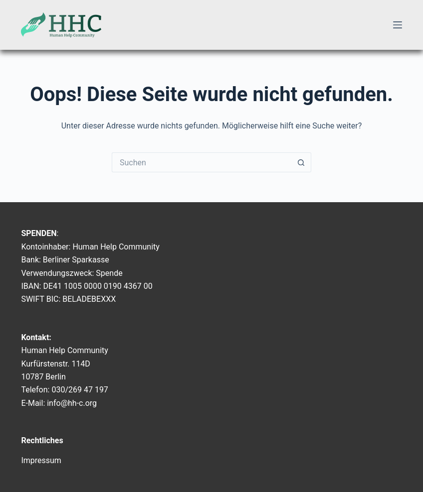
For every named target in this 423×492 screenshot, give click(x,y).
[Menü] (397, 24)
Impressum (41, 460)
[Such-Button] (301, 162)
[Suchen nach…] (201, 162)
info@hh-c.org (72, 403)
